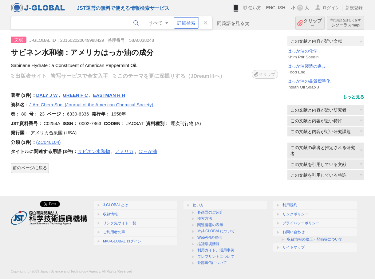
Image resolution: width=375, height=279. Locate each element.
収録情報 (110, 214)
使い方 (254, 7)
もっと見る (353, 96)
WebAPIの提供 (209, 237)
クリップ (312, 23)
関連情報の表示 (210, 225)
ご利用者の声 (114, 232)
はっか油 (148, 151)
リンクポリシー (295, 214)
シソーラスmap (345, 22)
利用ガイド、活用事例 (215, 250)
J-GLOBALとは (115, 205)
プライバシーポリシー (300, 223)
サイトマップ (293, 247)
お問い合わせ (293, 232)
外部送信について (212, 263)
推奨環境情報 (208, 244)
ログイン (331, 7)
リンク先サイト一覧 (119, 223)
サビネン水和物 (94, 151)
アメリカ (124, 151)
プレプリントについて (215, 256)
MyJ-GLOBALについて (216, 231)
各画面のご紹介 (210, 212)
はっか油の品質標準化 (308, 81)
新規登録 (354, 7)
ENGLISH (275, 7)
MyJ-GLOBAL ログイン (122, 241)
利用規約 (289, 205)
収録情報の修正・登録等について (314, 239)
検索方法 (204, 218)
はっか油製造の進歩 (306, 66)
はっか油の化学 (302, 51)
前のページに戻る (30, 167)
